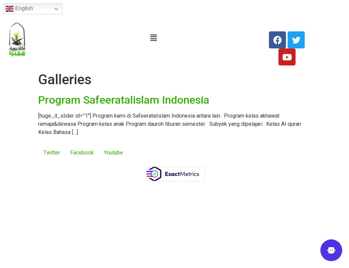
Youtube (113, 152)
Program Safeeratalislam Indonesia (123, 99)
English (19, 9)
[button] (154, 37)
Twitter (51, 152)
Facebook (82, 152)
